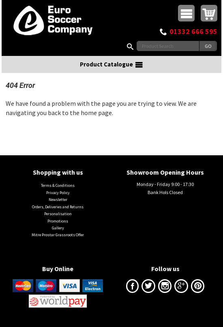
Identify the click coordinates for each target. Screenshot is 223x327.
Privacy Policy (58, 192)
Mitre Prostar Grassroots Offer (58, 234)
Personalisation (58, 213)
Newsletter (58, 199)
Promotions (57, 221)
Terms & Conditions (58, 185)
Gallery (58, 228)
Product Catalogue (111, 64)
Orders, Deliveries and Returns (58, 206)
